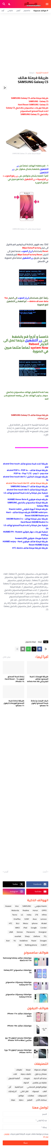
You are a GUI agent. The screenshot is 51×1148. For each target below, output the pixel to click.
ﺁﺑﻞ (10, 1087)
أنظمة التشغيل (14, 1078)
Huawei (8, 906)
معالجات (31, 1095)
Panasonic (31, 932)
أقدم (6, 872)
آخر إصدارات (12, 1091)
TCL (45, 936)
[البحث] (3, 4)
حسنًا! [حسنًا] (26, 1143)
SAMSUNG (26, 906)
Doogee (43, 940)
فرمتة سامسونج (31, 641)
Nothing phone (31, 945)
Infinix (44, 914)
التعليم (29, 1100)
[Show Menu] (47, 4)
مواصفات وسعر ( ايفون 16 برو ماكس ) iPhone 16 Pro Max (18, 1039)
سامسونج (27, 10)
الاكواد (26, 1082)
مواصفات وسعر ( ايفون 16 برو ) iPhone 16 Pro (18, 1051)
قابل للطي (24, 1091)
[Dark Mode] (9, 4)
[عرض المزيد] (17, 649)
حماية (21, 1100)
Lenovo (44, 919)
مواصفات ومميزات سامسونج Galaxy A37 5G (19, 983)
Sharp (27, 936)
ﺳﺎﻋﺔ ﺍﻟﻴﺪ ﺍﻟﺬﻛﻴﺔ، (40, 1078)
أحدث (45, 872)
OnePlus (17, 919)
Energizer (43, 932)
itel (20, 945)
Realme (26, 910)
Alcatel (44, 923)
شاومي (10, 10)
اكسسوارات (42, 1095)
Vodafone (24, 940)
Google (34, 927)
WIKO (17, 927)
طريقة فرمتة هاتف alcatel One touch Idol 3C (27, 483)
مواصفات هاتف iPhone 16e (19, 1025)
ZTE (36, 914)
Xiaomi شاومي (41, 906)
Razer (33, 940)
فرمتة (31, 73)
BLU (17, 923)
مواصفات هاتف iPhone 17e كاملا (19, 1014)
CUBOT (44, 945)
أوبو (2, 10)
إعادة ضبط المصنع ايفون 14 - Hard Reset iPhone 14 (14, 679)
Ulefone (36, 936)
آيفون (18, 10)
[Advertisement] (25, 42)
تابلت (15, 1074)
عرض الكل (7, 657)
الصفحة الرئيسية (42, 73)
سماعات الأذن (41, 1100)
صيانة (13, 1100)
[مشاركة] (5, 88)
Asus (35, 919)
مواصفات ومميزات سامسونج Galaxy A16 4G (19, 995)
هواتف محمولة (40, 1069)
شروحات (27, 1078)
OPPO (44, 910)
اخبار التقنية (19, 1087)
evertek (18, 936)
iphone (35, 923)
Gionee (20, 932)
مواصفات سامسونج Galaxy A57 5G (18, 971)
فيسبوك (35, 1091)
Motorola (15, 910)
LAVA (11, 932)
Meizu (25, 923)
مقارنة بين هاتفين (40, 1082)
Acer (8, 940)
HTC (10, 923)
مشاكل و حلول (41, 1074)
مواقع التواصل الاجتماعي (37, 1087)
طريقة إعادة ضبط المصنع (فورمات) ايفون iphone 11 (14, 703)
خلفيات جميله (26, 1074)
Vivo (17, 906)
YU (15, 940)
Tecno (14, 914)
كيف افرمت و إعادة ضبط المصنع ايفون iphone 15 (39, 703)
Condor (44, 927)
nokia (29, 914)
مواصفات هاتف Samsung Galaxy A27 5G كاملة (17, 959)
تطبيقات (19, 1069)
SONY (26, 919)
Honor (35, 910)
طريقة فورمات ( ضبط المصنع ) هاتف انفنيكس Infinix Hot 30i (37, 679)
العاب (45, 1091)
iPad (25, 927)
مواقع (21, 1095)
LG (22, 914)
